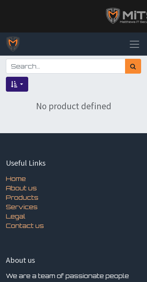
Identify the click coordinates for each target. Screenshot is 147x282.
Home (16, 179)
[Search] (133, 66)
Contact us (25, 226)
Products (22, 197)
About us (21, 188)
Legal (15, 216)
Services (22, 207)
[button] (17, 84)
